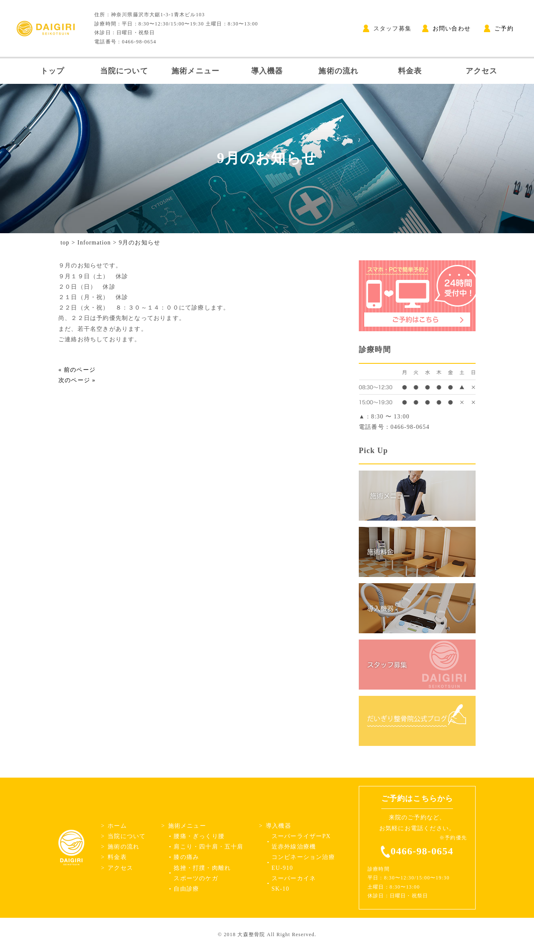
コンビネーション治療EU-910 (303, 862)
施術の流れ (338, 71)
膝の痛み (186, 857)
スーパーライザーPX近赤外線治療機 (301, 841)
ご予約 (499, 28)
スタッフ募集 (387, 28)
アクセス (482, 71)
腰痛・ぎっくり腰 (199, 836)
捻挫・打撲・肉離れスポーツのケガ (202, 873)
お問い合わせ (446, 28)
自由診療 (186, 889)
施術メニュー (195, 71)
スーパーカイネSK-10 (294, 883)
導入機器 (267, 71)
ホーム (117, 826)
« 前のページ (77, 370)
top (65, 242)
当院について (124, 71)
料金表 (410, 71)
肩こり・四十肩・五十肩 (208, 847)
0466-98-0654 (421, 851)
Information (94, 242)
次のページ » (77, 380)
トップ (52, 71)
